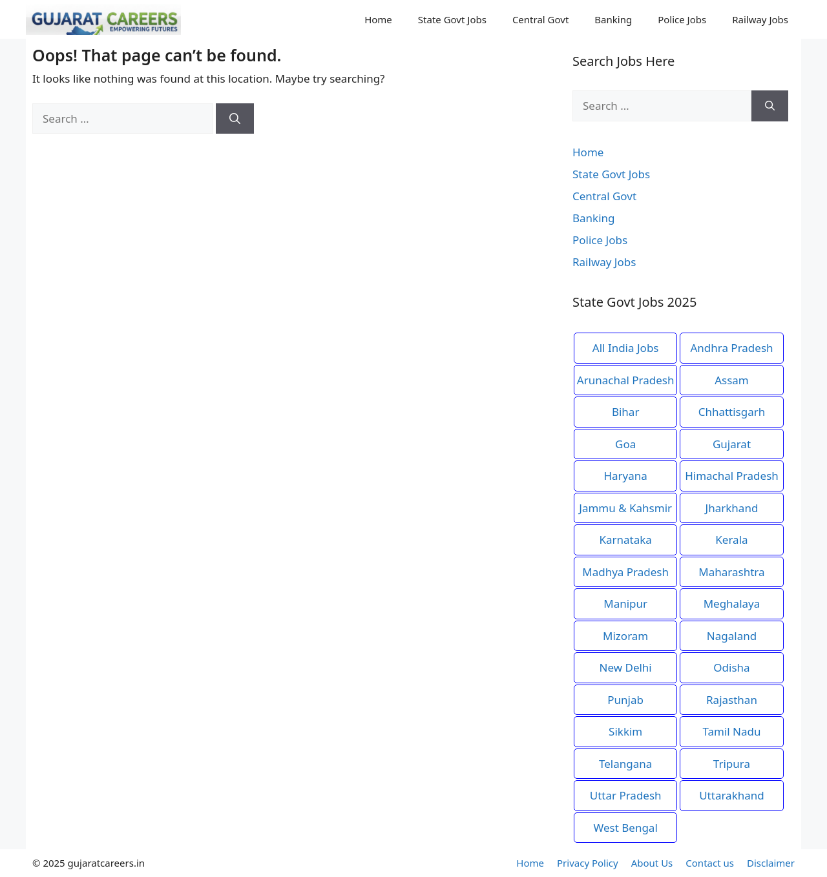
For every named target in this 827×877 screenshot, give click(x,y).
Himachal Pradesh (732, 475)
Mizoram (625, 635)
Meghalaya (732, 603)
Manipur (625, 603)
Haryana (625, 475)
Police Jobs (682, 19)
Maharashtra (731, 571)
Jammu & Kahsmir (625, 507)
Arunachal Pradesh (626, 380)
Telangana (625, 763)
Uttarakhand (731, 795)
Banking (613, 19)
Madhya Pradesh (625, 571)
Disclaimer (771, 862)
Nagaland (732, 635)
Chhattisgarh (732, 411)
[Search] (235, 118)
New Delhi (626, 667)
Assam (732, 380)
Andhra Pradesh (731, 347)
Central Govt (540, 19)
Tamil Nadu (731, 731)
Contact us (710, 862)
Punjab (625, 699)
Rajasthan (731, 699)
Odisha (731, 667)
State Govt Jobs (452, 19)
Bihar (626, 411)
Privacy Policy (587, 862)
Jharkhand (732, 507)
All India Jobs (625, 347)
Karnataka (625, 539)
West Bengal (626, 827)
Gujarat (732, 444)
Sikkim (625, 731)
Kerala (731, 539)
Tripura (731, 763)
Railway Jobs (760, 19)
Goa (625, 444)
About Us (652, 862)
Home (378, 19)
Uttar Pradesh (626, 795)
